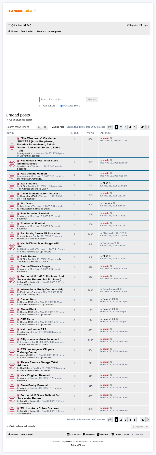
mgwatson (25, 236)
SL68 (23, 186)
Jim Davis (27, 203)
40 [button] (142, 127)
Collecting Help (32, 294)
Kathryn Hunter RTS (33, 329)
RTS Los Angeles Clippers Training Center (35, 351)
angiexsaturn (26, 153)
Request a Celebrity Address (31, 238)
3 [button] (125, 127)
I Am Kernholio (27, 282)
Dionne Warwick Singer (35, 266)
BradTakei (25, 368)
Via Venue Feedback (30, 156)
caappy (23, 216)
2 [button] (121, 127)
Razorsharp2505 (28, 196)
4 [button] (130, 127)
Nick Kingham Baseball (35, 375)
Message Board (71, 105)
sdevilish (24, 166)
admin (106, 138)
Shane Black (28, 309)
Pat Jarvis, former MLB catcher (40, 233)
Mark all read (58, 127)
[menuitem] (27, 25)
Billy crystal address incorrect (40, 339)
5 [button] (134, 127)
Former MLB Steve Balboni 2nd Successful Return (38, 397)
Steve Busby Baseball (34, 385)
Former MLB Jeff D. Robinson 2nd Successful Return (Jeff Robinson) (40, 278)
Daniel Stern (28, 299)
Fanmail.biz (49, 105)
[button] (110, 127)
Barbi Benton (29, 256)
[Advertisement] (78, 64)
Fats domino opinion (34, 173)
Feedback (22, 169)
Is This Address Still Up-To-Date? (39, 187)
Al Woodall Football (33, 223)
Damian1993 (26, 302)
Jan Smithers (29, 183)
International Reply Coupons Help (42, 289)
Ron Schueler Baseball (35, 213)
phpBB (67, 442)
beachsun (25, 206)
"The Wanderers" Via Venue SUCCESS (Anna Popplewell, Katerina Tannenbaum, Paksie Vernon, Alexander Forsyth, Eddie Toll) (38, 144)
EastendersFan (28, 292)
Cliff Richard (28, 319)
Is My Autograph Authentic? (40, 177)
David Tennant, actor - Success (40, 193)
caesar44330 (26, 355)
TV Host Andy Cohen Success (40, 408)
